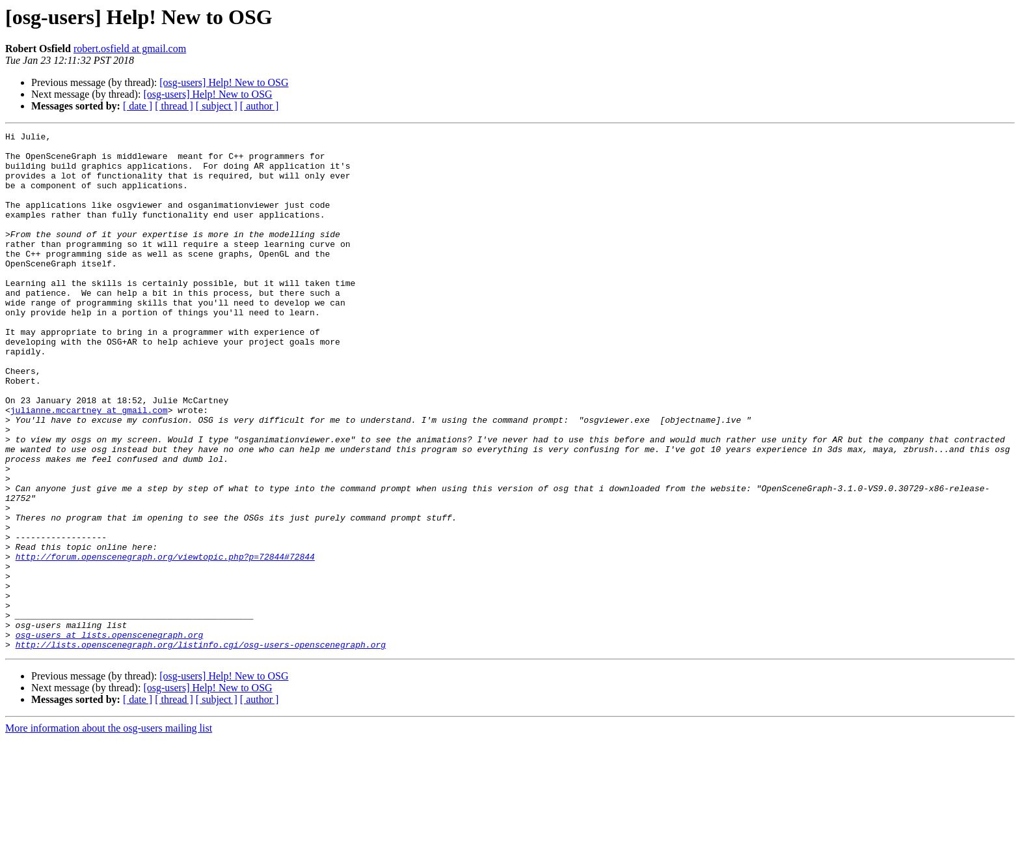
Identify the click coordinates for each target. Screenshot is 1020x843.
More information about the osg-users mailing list (108, 831)
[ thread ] (174, 105)
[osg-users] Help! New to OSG (223, 82)
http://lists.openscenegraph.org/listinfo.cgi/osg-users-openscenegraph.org (201, 748)
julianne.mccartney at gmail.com (89, 466)
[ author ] (259, 105)
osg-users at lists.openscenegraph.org (110, 736)
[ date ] (137, 105)
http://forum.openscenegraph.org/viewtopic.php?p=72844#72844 (165, 642)
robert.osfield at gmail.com (130, 48)
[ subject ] (216, 105)
